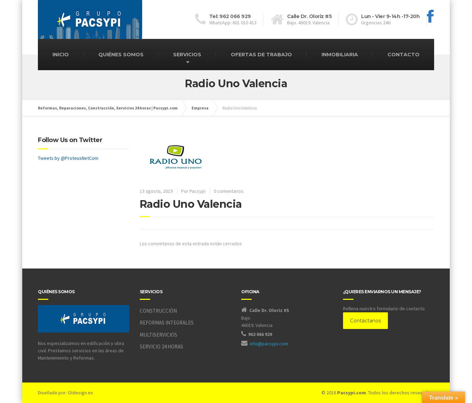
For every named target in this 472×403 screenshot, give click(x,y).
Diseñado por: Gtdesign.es (65, 392)
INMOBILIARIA (340, 54)
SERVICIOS (187, 54)
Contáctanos (365, 321)
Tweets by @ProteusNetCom (68, 158)
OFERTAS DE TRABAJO (261, 54)
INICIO (60, 54)
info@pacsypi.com (269, 343)
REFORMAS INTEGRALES (167, 322)
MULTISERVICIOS (158, 334)
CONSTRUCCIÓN (158, 310)
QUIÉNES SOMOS (121, 54)
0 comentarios (229, 191)
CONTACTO (404, 54)
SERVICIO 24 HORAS (161, 346)
